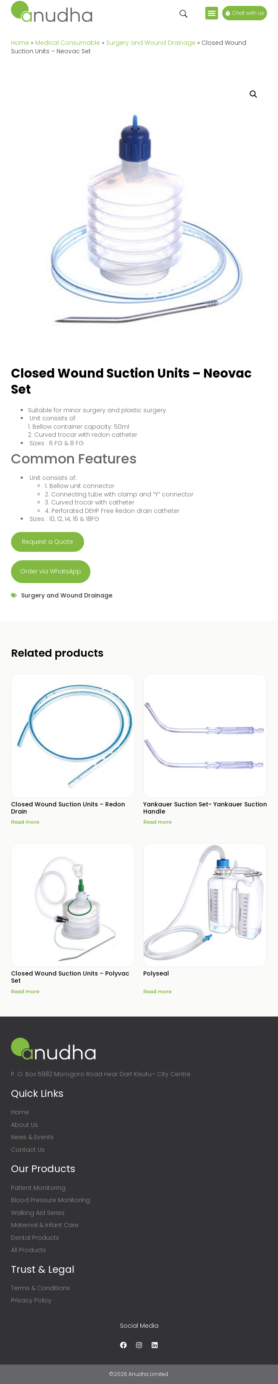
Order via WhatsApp (50, 571)
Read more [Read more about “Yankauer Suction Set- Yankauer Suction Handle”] (157, 822)
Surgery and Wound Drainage (151, 42)
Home (20, 42)
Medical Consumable (67, 42)
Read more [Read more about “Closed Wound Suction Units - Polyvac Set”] (25, 991)
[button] (211, 13)
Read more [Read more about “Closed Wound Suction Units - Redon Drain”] (25, 822)
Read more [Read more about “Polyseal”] (157, 991)
